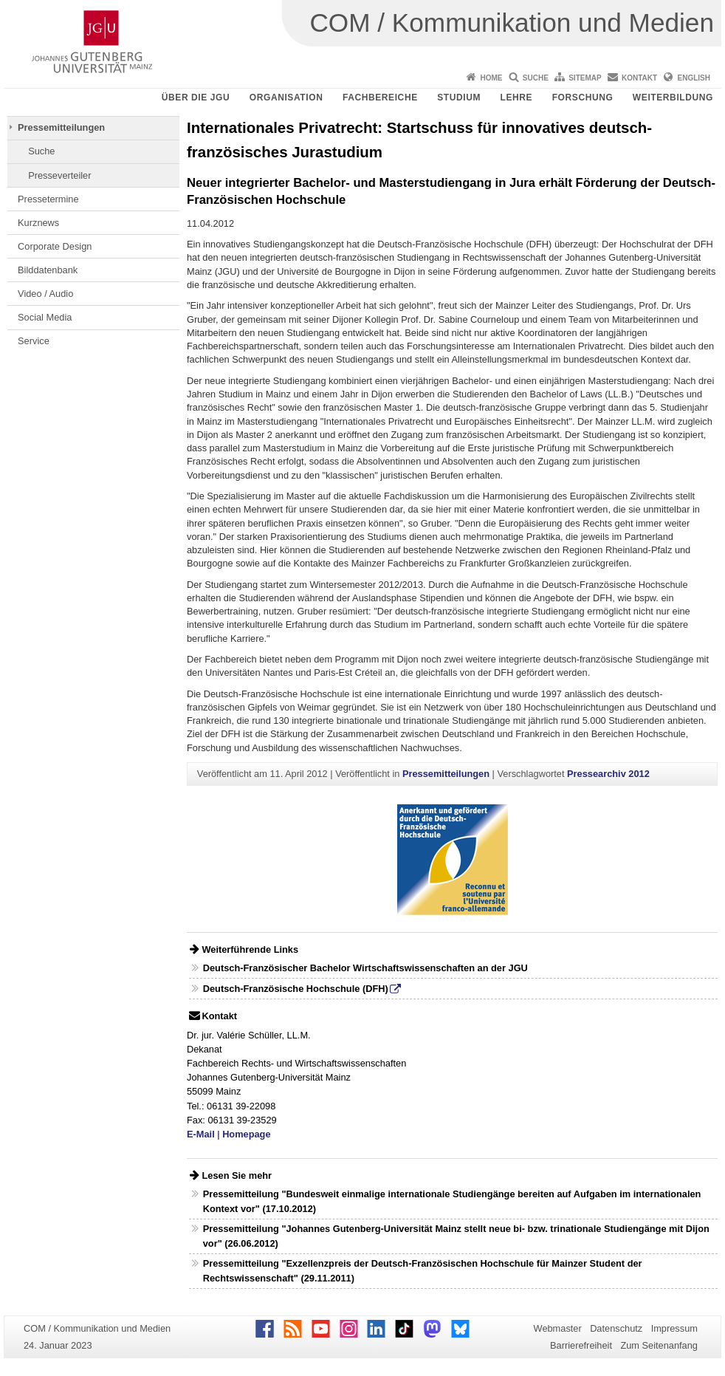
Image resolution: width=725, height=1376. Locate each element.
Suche (536, 78)
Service (33, 340)
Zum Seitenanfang (659, 1345)
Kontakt (639, 78)
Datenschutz (616, 1328)
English (694, 78)
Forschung (583, 97)
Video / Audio (45, 293)
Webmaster (558, 1328)
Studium (459, 97)
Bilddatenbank (48, 269)
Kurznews (38, 222)
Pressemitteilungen (61, 127)
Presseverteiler (59, 175)
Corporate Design (55, 246)
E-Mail (201, 1134)
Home (491, 78)
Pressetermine (48, 199)
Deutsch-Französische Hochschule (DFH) (295, 988)
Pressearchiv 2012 (608, 773)
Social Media (45, 317)
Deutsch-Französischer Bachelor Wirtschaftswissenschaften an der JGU (365, 967)
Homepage (246, 1134)
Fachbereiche (380, 97)
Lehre (517, 97)
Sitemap (584, 78)
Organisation (286, 97)
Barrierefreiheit (581, 1345)
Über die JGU (196, 97)
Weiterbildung (673, 97)
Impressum (674, 1328)
